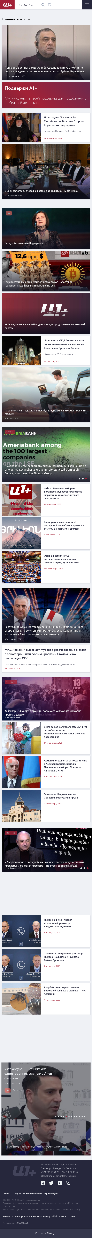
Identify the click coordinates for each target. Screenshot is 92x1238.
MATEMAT (22, 1223)
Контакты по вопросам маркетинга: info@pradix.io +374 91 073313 (39, 1216)
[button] (78, 478)
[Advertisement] (43, 892)
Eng (31, 5)
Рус (25, 5)
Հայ (20, 5)
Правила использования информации (36, 1193)
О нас (6, 1193)
